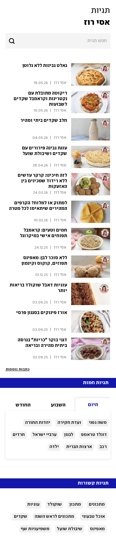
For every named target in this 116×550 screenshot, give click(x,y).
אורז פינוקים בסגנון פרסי (41, 313)
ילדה (54, 447)
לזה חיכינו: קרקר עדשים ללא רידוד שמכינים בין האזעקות (42, 181)
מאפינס (97, 529)
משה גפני (98, 422)
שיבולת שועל (69, 529)
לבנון (68, 434)
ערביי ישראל (44, 434)
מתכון (75, 504)
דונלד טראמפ (94, 434)
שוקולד (54, 504)
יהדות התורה (37, 422)
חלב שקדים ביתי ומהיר (43, 120)
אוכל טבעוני (93, 516)
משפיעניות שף (35, 529)
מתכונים (97, 504)
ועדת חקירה (69, 422)
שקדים (20, 516)
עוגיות (33, 504)
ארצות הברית (79, 447)
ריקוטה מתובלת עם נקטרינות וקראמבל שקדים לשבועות (40, 99)
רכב (103, 447)
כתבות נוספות (18, 369)
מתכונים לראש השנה (54, 516)
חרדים (19, 434)
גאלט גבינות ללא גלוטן (44, 66)
